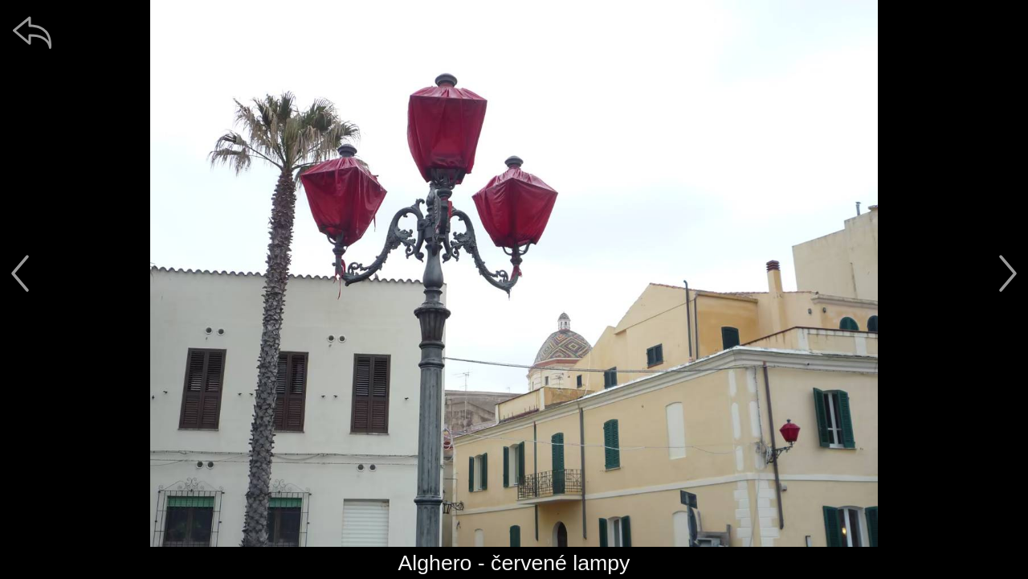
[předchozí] (20, 273)
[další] (1008, 273)
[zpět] (32, 32)
